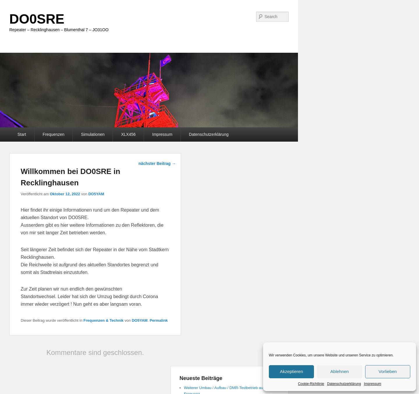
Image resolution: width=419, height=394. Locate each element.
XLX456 (128, 134)
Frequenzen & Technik (104, 320)
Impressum (372, 384)
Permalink (159, 320)
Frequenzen (54, 134)
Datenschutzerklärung (344, 384)
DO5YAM (96, 194)
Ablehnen (339, 371)
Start (21, 134)
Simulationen (92, 134)
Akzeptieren (291, 371)
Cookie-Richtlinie (311, 384)
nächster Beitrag (157, 163)
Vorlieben (388, 371)
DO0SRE (36, 19)
